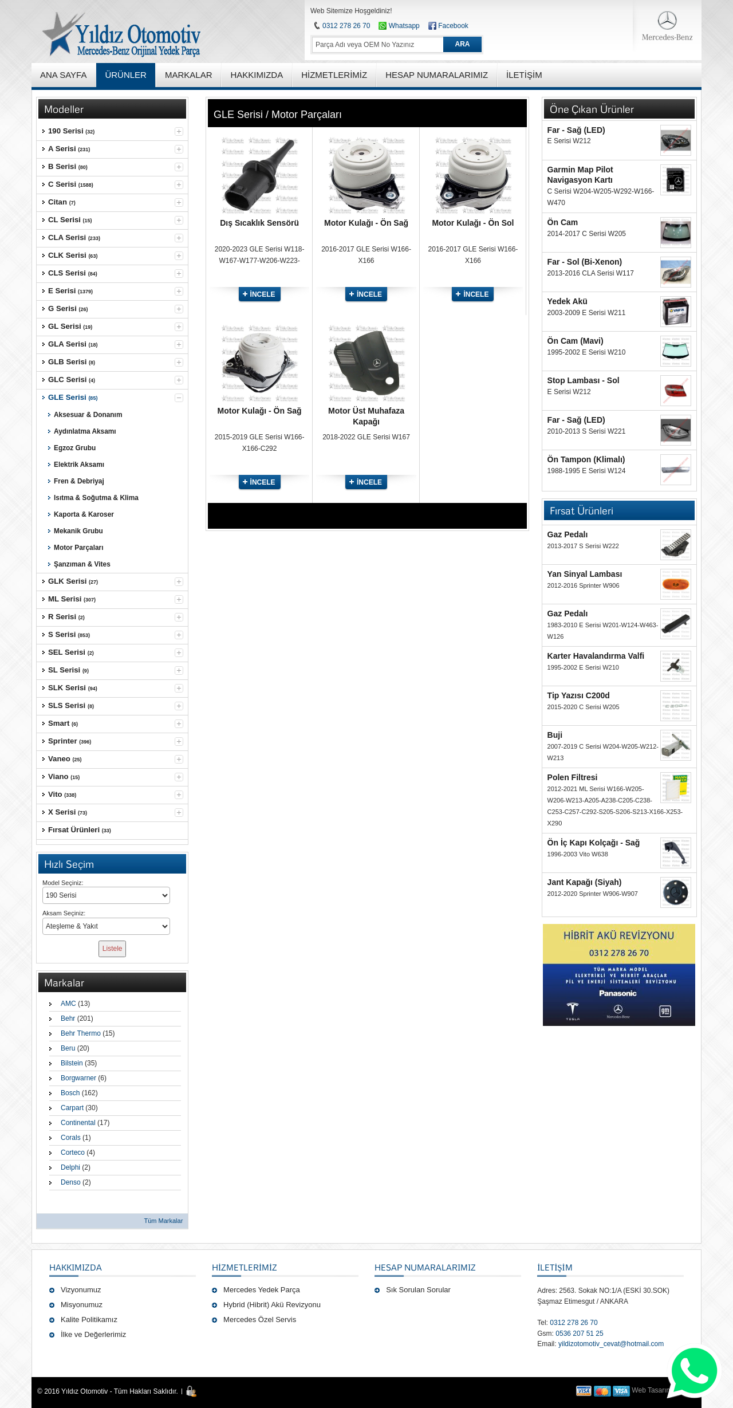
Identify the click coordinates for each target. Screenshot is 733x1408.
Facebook (453, 26)
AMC (68, 1004)
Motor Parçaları (78, 548)
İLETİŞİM (554, 1267)
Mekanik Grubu (78, 531)
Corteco (73, 1153)
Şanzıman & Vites (82, 564)
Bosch (70, 1093)
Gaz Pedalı (567, 534)
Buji (554, 735)
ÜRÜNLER (126, 75)
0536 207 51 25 (579, 1334)
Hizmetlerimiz (244, 1267)
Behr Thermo (81, 1033)
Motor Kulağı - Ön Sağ (366, 222)
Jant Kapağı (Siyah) (584, 882)
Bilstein (72, 1063)
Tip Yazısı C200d (578, 695)
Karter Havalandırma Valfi (596, 655)
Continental (78, 1123)
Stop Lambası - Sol (583, 380)
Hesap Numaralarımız (425, 1267)
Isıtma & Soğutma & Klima (96, 498)
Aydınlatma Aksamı (85, 431)
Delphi (70, 1167)
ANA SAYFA (63, 75)
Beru (68, 1048)
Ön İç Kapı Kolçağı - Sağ (593, 842)
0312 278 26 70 (346, 26)
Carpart (72, 1108)
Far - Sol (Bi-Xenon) (584, 261)
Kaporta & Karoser (84, 514)
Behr (68, 1018)
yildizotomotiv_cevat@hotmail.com (611, 1344)
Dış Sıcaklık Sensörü (259, 222)
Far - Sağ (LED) (576, 130)
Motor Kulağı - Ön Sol (473, 222)
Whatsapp (399, 26)
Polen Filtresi (572, 777)
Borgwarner (78, 1078)
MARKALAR (188, 75)
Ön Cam (562, 222)
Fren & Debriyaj (79, 481)
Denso (71, 1182)
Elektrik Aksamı (79, 465)
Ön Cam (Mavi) (575, 340)
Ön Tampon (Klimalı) (586, 459)
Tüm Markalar (163, 1220)
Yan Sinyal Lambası (584, 574)
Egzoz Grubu (75, 448)
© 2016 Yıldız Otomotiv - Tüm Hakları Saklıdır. (107, 1391)
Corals (71, 1138)
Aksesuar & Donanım (88, 415)
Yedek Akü (567, 301)
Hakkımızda (75, 1267)
